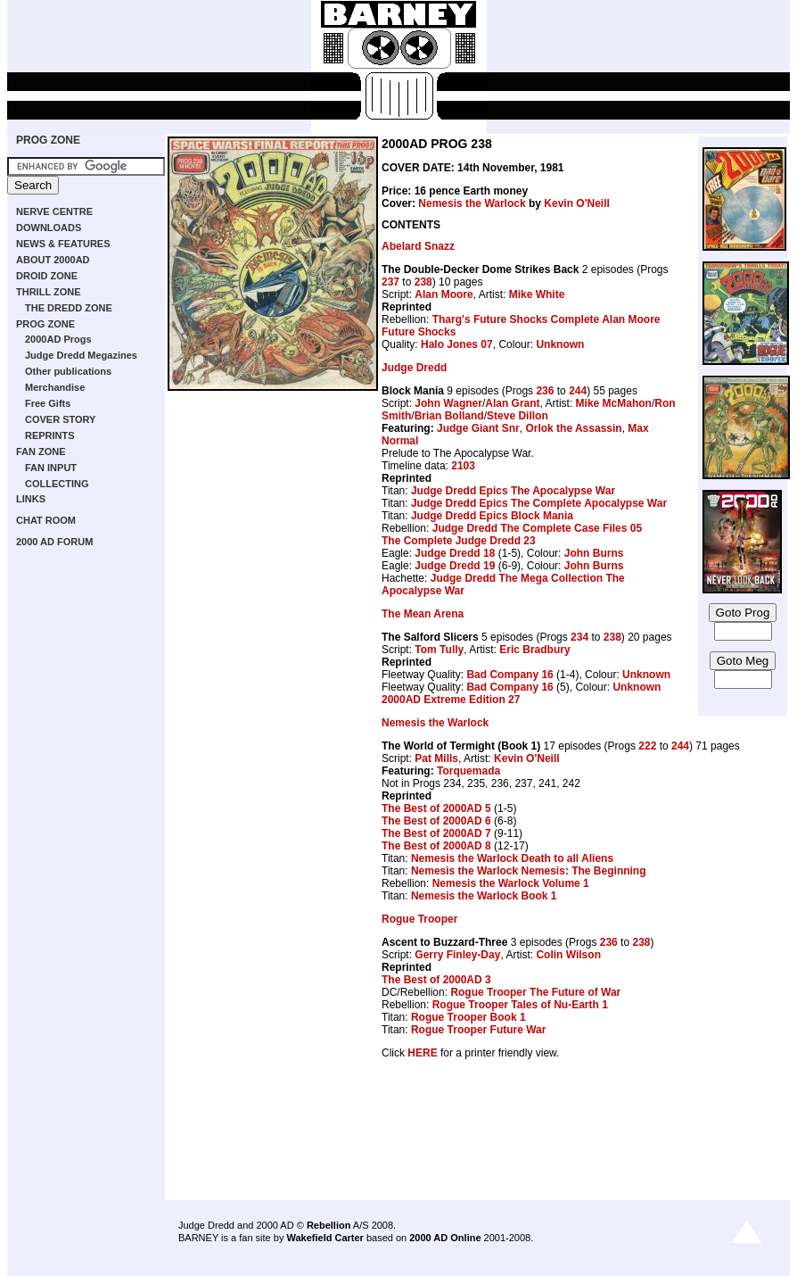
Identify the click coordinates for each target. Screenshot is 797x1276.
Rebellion (329, 1225)
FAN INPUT (51, 467)
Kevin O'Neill (577, 203)
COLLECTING (57, 483)
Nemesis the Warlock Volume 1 (510, 883)
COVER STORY (60, 419)
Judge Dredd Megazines (81, 355)
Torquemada (468, 771)
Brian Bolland (449, 416)
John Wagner (448, 403)
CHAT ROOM (46, 520)
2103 (463, 466)
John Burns (594, 553)
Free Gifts (47, 403)
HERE (422, 1053)
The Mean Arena (423, 614)
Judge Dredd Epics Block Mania (492, 516)
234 (579, 637)
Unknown (560, 344)
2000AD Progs (58, 339)
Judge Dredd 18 (455, 553)
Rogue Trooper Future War (478, 1029)
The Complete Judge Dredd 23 (459, 540)
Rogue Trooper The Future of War (535, 992)
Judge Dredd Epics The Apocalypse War (513, 491)
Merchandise (55, 387)
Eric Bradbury (534, 649)
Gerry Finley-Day (457, 955)
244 (578, 391)
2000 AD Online (445, 1237)
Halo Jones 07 (457, 344)
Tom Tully (439, 649)
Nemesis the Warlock (471, 203)
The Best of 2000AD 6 (436, 821)
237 (390, 282)
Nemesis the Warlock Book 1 (484, 896)
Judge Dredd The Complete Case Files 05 (537, 528)
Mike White (537, 294)
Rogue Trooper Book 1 (468, 1017)
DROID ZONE (47, 275)
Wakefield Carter (324, 1237)
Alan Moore (443, 294)
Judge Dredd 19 (455, 565)
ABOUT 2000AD (53, 259)
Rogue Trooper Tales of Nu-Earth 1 (520, 1004)
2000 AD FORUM (54, 541)
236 (545, 391)
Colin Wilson (568, 955)
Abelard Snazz (418, 246)
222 (647, 746)
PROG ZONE (48, 140)
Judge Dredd (414, 367)
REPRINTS (50, 435)
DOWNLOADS (48, 227)
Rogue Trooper (419, 919)
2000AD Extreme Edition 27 (451, 699)
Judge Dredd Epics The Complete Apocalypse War (539, 503)
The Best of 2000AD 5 (436, 808)
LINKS (30, 498)
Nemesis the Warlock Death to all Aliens (512, 858)
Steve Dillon (517, 416)
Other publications (68, 371)
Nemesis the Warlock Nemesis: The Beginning (528, 871)
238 (423, 282)
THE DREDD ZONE (68, 307)
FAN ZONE (41, 451)
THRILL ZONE (48, 291)
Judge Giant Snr (478, 428)
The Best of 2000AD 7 (436, 833)
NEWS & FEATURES (63, 243)
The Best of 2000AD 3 (436, 980)
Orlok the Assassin (573, 428)
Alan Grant (512, 403)
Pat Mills (436, 758)
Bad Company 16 (509, 674)
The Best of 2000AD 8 (436, 846)
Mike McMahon (614, 403)
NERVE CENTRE (54, 211)
